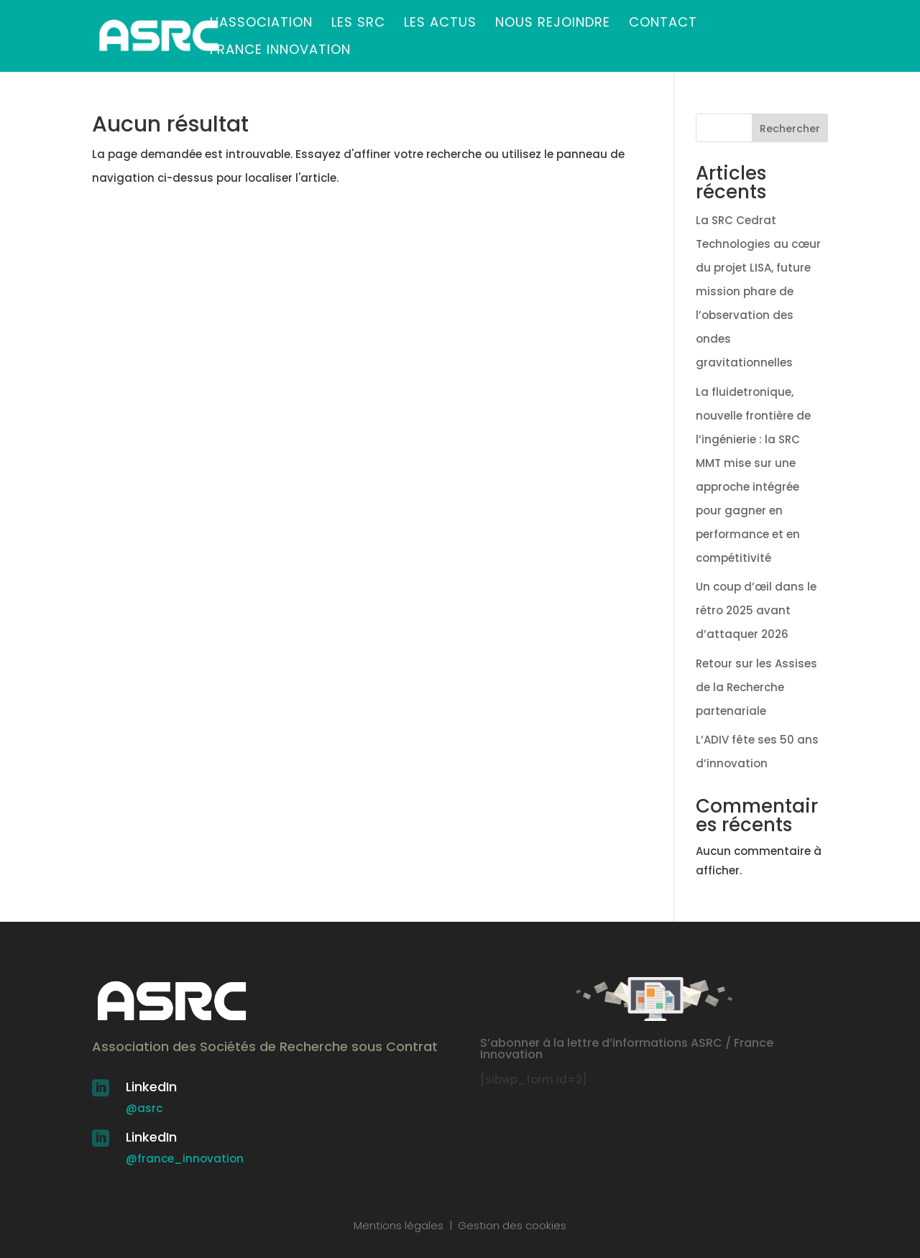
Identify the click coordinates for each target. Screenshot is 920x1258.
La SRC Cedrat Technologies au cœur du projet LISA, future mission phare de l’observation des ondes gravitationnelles (758, 291)
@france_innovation (185, 1158)
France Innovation (280, 51)
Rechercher (790, 128)
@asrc (144, 1108)
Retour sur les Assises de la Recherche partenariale (756, 687)
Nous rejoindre (552, 24)
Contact (663, 24)
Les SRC (358, 24)
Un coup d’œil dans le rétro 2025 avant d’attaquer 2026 (756, 610)
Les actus (440, 24)
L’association (261, 24)
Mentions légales (398, 1225)
